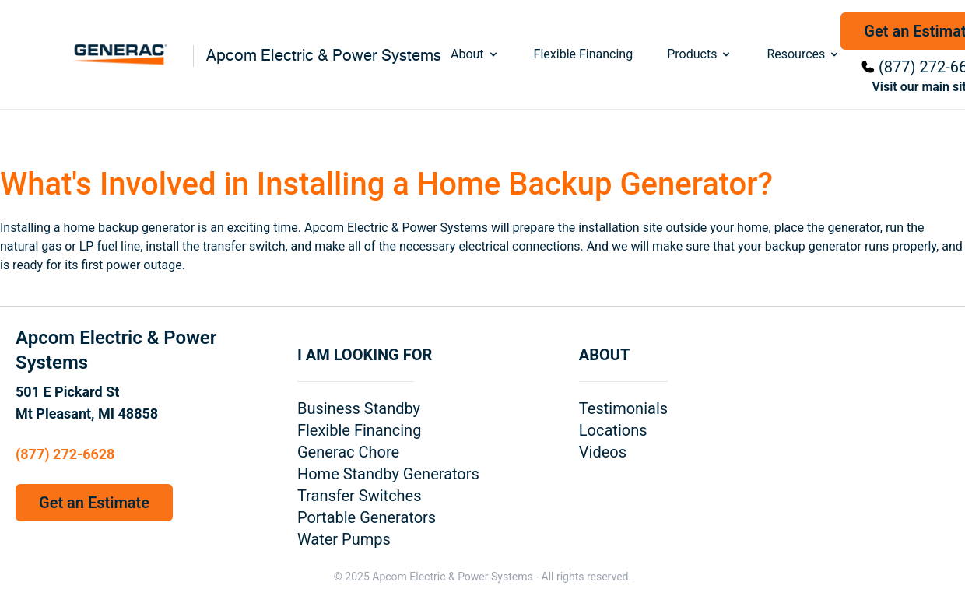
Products (699, 54)
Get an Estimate (94, 502)
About (475, 54)
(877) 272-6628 (65, 454)
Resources (803, 54)
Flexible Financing (583, 54)
